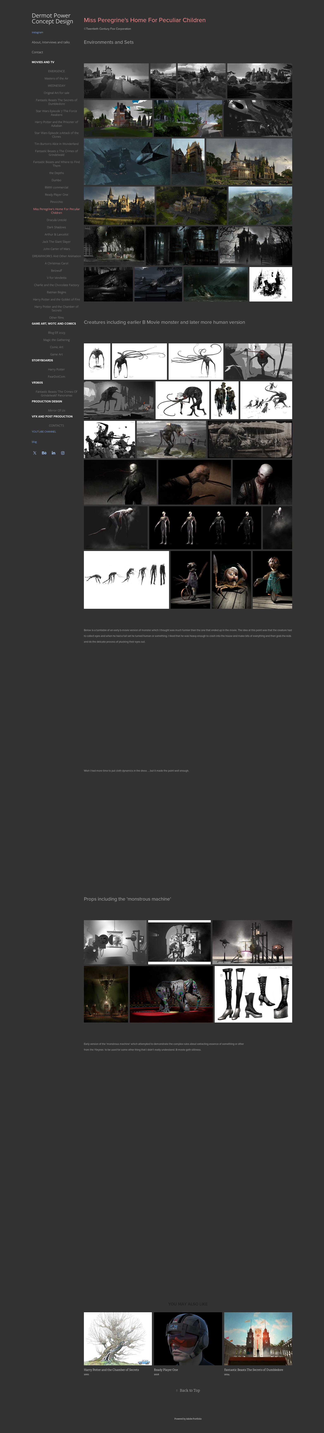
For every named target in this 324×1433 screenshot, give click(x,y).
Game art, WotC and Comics (54, 324)
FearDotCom (56, 376)
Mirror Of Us (56, 410)
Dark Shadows (56, 227)
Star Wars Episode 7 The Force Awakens (56, 113)
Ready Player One (56, 194)
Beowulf (56, 270)
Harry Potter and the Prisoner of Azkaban (56, 124)
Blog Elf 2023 (56, 332)
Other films (56, 317)
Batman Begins (56, 292)
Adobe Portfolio (194, 1419)
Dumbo (56, 180)
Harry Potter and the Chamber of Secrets (57, 308)
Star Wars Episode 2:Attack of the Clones (57, 135)
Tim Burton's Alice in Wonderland (57, 144)
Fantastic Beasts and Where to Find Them (56, 164)
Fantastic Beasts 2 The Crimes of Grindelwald (56, 153)
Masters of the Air (56, 78)
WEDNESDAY (56, 85)
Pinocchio (56, 202)
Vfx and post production (52, 416)
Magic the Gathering (56, 340)
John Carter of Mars (56, 249)
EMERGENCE (56, 71)
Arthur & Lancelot (56, 234)
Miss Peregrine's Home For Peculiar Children (56, 211)
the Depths (56, 173)
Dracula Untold (56, 220)
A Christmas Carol (56, 263)
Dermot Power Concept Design (53, 18)
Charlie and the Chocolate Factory (56, 285)
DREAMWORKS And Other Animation (56, 256)
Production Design (47, 401)
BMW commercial (56, 187)
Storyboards (42, 360)
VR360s (37, 383)
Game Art (56, 354)
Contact (37, 52)
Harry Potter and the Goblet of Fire (56, 299)
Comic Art (56, 347)
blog (34, 442)
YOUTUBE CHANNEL (44, 432)
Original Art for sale (56, 93)
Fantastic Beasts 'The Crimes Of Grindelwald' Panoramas (56, 393)
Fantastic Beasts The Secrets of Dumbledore (56, 102)
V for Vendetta (56, 277)
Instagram (37, 32)
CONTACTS (56, 425)
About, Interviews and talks (51, 42)
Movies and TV (43, 62)
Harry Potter (56, 369)
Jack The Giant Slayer (56, 241)
